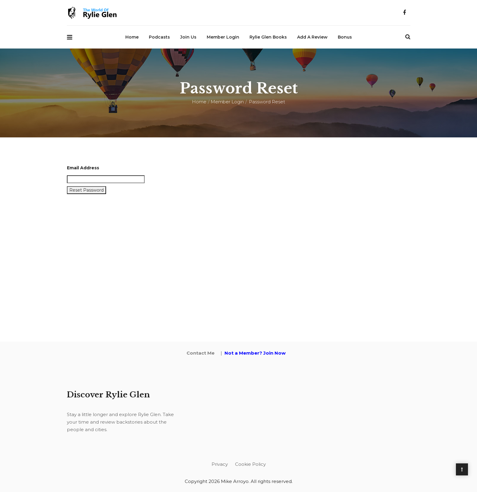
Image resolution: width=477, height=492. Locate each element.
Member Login (223, 37)
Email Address (83, 168)
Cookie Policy (250, 464)
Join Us (188, 37)
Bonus (345, 37)
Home (132, 37)
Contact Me (201, 353)
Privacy (220, 464)
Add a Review (312, 37)
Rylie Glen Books (268, 37)
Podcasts (159, 37)
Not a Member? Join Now (255, 353)
